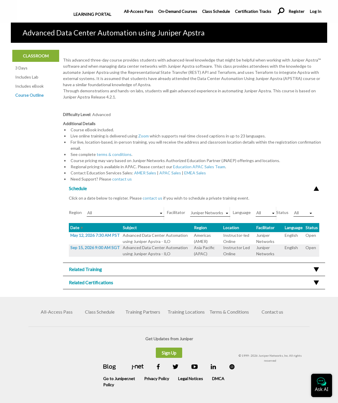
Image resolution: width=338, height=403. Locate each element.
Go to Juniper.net (119, 378)
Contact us (272, 311)
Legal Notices (190, 378)
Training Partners (142, 311)
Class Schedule (216, 11)
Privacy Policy (156, 378)
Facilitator (265, 227)
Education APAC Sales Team (199, 166)
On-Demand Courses (177, 11)
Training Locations (186, 311)
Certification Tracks (253, 11)
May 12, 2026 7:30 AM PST (95, 235)
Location (231, 227)
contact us (122, 178)
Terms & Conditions (229, 311)
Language (294, 227)
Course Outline (29, 95)
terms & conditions (114, 154)
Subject (130, 227)
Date (76, 227)
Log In (315, 11)
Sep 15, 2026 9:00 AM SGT (95, 247)
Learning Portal (92, 14)
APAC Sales (170, 172)
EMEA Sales (195, 172)
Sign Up (169, 353)
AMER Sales (145, 172)
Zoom (143, 135)
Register (296, 11)
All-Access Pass (138, 11)
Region (200, 227)
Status (311, 227)
